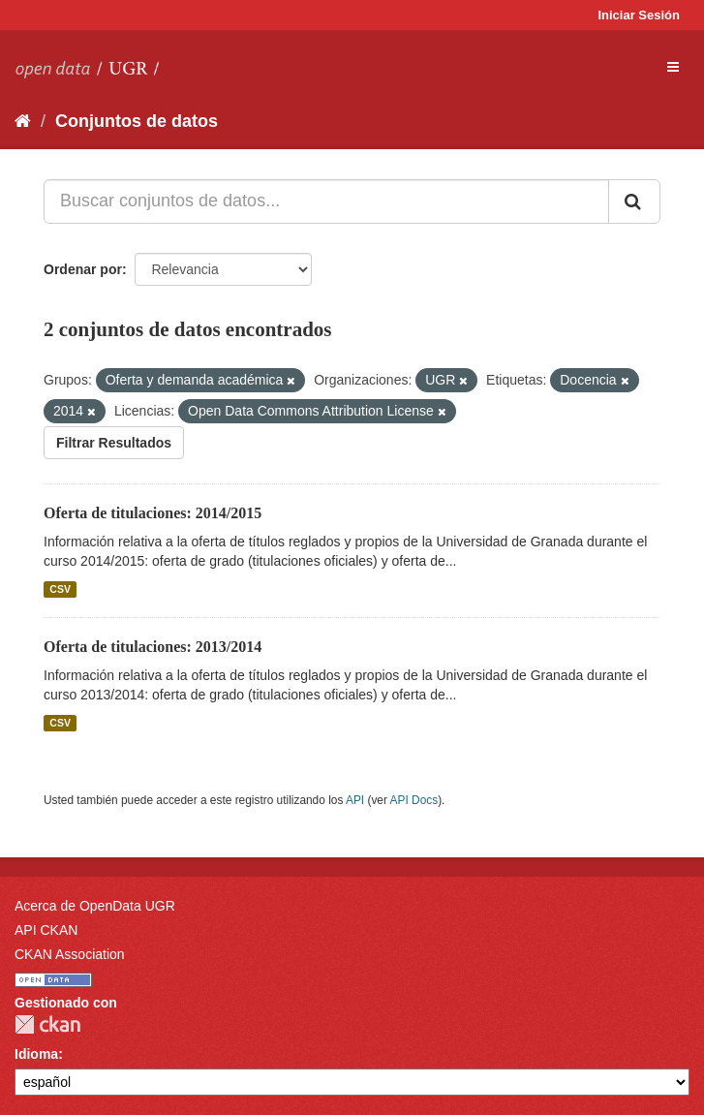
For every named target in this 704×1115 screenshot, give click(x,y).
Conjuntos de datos (136, 121)
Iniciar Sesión (638, 15)
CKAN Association (70, 954)
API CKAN (46, 930)
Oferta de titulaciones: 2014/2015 (152, 513)
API (355, 800)
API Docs (414, 800)
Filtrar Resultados (113, 442)
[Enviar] (634, 201)
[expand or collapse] (673, 66)
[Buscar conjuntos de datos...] (326, 201)
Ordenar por (83, 269)
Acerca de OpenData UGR (95, 906)
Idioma (36, 1054)
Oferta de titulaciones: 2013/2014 (152, 646)
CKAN (47, 1024)
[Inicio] (23, 121)
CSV (60, 589)
